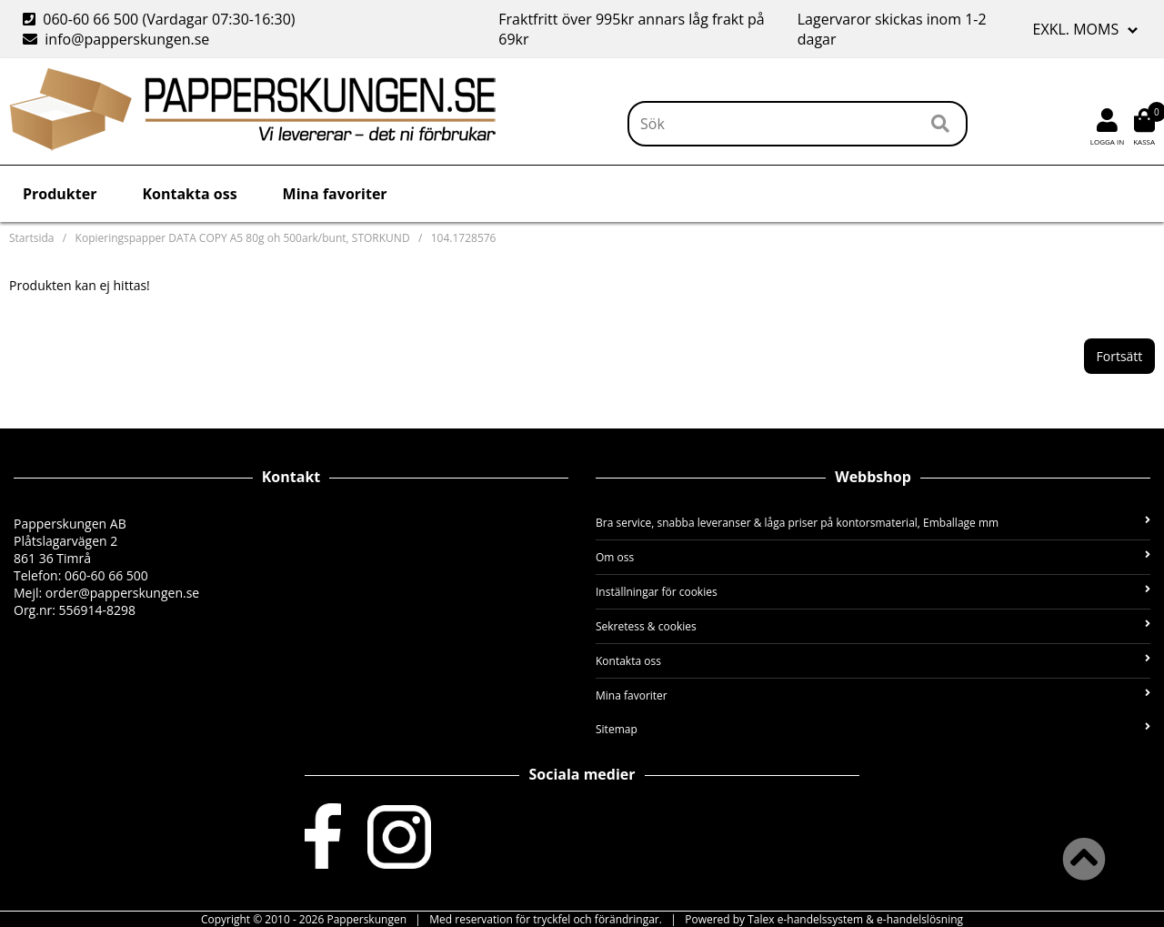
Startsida (31, 238)
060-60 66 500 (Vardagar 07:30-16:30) (161, 19)
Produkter (59, 194)
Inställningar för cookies (873, 592)
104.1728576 (464, 238)
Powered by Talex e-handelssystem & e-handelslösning (824, 919)
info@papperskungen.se (116, 39)
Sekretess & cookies (873, 626)
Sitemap (873, 729)
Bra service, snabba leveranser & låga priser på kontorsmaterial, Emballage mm (873, 522)
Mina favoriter (335, 194)
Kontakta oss (189, 194)
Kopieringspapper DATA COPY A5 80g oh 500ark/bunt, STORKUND (242, 238)
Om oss (873, 557)
